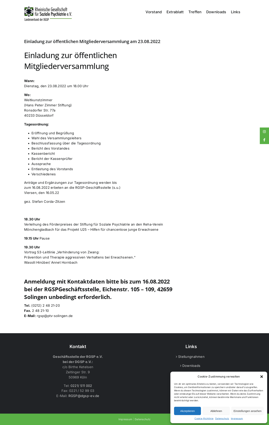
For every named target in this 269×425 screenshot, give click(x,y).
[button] (261, 376)
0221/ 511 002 (81, 386)
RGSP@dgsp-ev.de (83, 396)
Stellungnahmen (191, 357)
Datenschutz (222, 418)
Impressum (237, 418)
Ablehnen (216, 410)
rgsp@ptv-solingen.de (55, 316)
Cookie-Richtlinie (203, 418)
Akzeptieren (187, 410)
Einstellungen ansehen (247, 410)
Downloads (191, 366)
